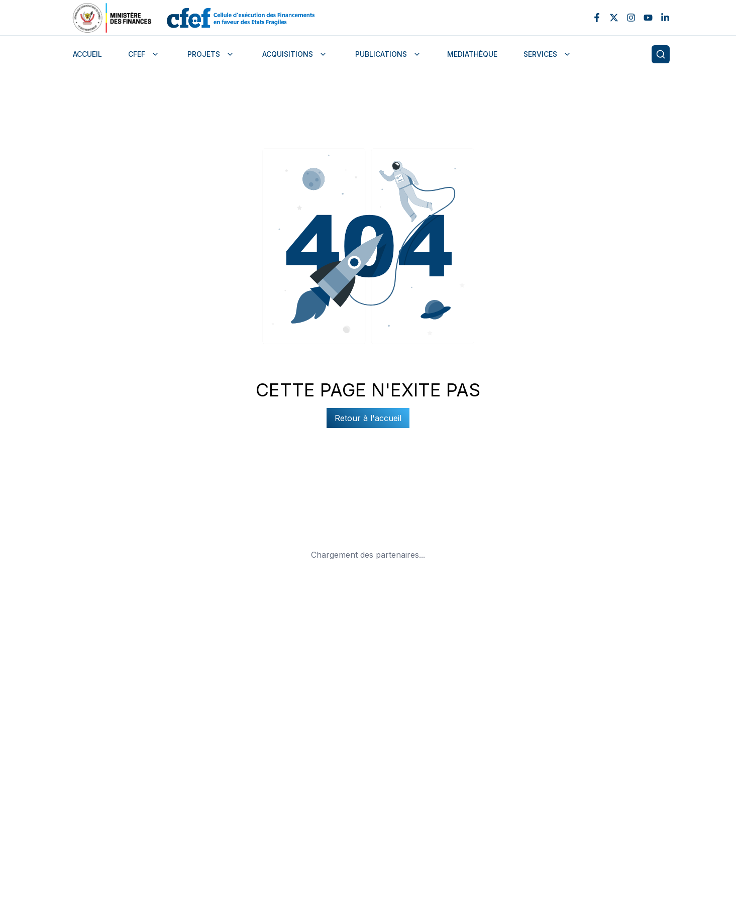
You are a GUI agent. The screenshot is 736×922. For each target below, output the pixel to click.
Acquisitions (294, 54)
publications (388, 54)
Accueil (87, 54)
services (547, 54)
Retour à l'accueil (368, 418)
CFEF (143, 54)
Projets (210, 54)
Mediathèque (472, 54)
